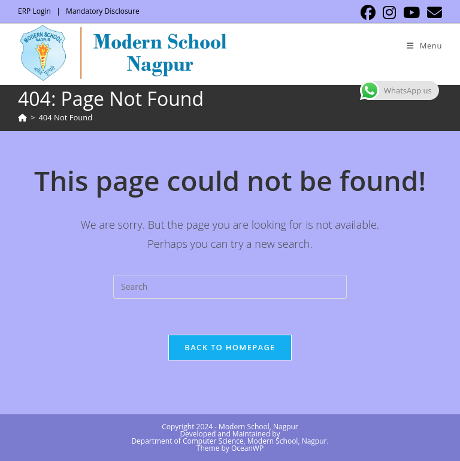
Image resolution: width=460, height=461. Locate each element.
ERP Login (34, 11)
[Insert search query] (230, 287)
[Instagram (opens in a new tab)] (389, 12)
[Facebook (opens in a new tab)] (368, 12)
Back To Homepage (229, 347)
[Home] (22, 117)
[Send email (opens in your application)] (432, 12)
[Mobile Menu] (424, 45)
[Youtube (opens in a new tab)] (411, 12)
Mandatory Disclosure (103, 11)
